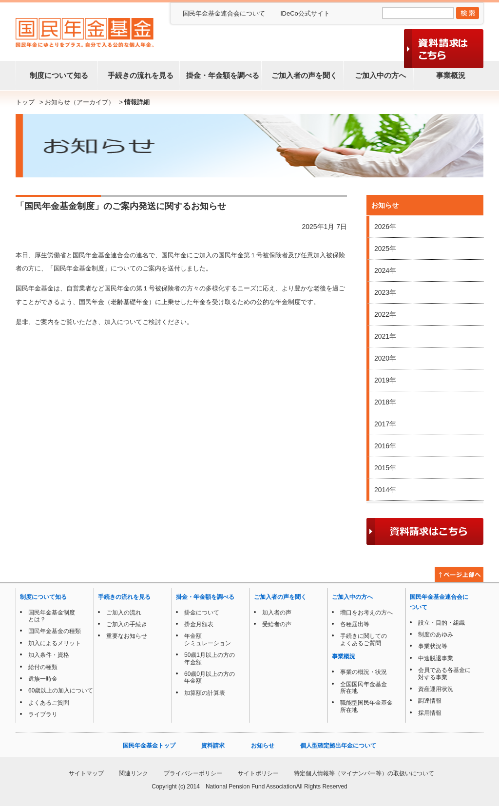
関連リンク (133, 773)
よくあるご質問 (46, 702)
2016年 (385, 446)
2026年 (385, 226)
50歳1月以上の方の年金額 (207, 658)
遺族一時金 (41, 678)
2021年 (385, 336)
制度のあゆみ (433, 634)
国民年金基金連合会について (224, 13)
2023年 (385, 292)
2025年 (385, 248)
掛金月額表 (196, 624)
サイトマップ (86, 773)
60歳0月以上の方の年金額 (207, 677)
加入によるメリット (52, 643)
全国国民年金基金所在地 (361, 687)
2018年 (385, 402)
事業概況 (448, 75)
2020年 (385, 358)
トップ (25, 102)
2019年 (385, 380)
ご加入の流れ (121, 612)
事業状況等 (430, 646)
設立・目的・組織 (439, 622)
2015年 (385, 468)
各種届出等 (352, 624)
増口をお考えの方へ (364, 612)
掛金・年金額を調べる (220, 75)
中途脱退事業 (433, 658)
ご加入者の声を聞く (302, 75)
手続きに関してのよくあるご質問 (361, 639)
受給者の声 (274, 624)
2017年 (385, 424)
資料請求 (213, 745)
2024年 (385, 270)
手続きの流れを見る (138, 75)
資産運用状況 (433, 689)
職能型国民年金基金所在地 (364, 706)
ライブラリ (41, 714)
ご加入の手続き (124, 624)
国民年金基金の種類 (52, 631)
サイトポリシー (258, 773)
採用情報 (428, 713)
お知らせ (262, 745)
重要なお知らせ (124, 636)
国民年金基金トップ (149, 745)
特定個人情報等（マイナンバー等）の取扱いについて (364, 773)
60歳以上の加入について (58, 690)
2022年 (385, 314)
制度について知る (57, 75)
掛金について (199, 612)
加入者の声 (274, 612)
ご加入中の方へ (378, 75)
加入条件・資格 (46, 655)
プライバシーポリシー (193, 773)
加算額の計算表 (202, 693)
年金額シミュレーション (205, 639)
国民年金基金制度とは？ (49, 616)
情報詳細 (137, 102)
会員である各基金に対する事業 (442, 673)
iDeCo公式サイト (305, 13)
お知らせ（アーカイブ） (80, 102)
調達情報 (428, 700)
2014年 (385, 490)
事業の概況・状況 (361, 672)
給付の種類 (41, 667)
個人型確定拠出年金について (338, 745)
